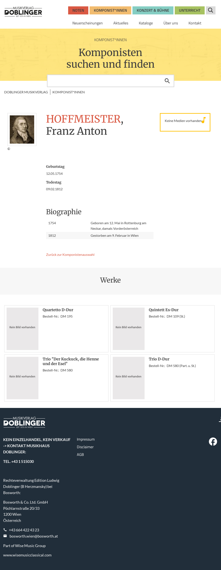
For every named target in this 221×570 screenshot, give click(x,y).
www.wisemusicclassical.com (27, 555)
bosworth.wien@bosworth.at (34, 536)
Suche (210, 10)
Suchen (167, 81)
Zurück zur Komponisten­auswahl (70, 254)
